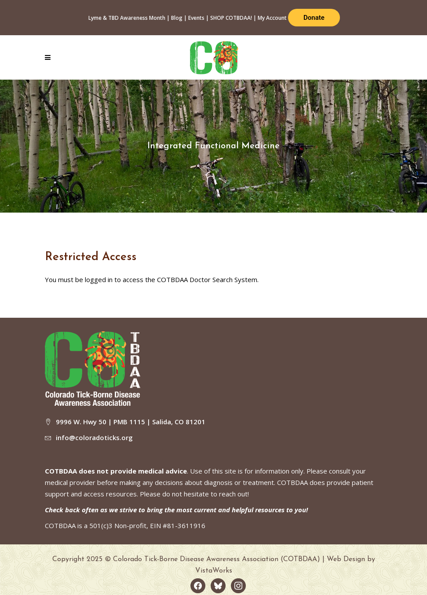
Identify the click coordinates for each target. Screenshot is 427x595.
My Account (272, 18)
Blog (176, 18)
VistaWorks (213, 570)
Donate (314, 18)
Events (196, 18)
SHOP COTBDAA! (231, 18)
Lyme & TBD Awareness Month (126, 18)
